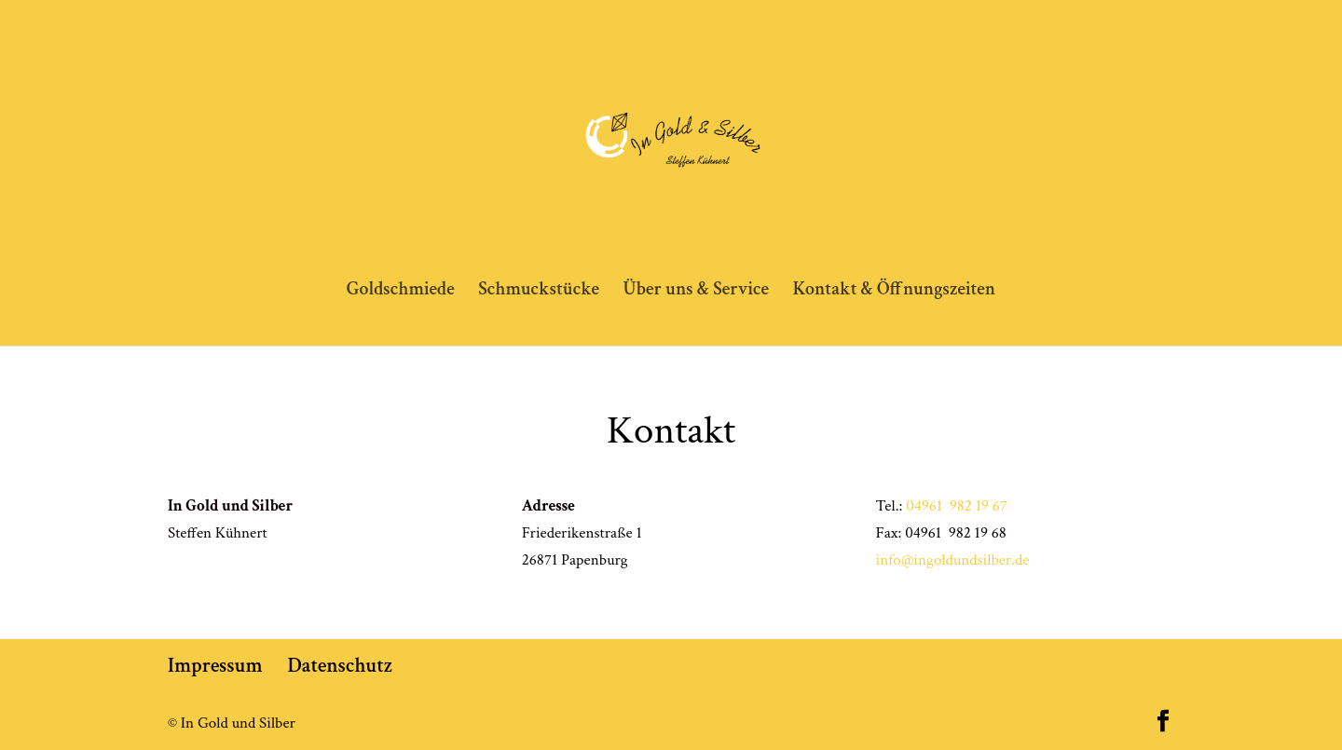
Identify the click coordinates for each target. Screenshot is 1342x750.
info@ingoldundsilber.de (953, 560)
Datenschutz (340, 665)
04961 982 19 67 (956, 506)
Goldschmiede (401, 291)
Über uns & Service (696, 291)
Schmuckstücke (538, 291)
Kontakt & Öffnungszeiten (894, 291)
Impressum (215, 665)
